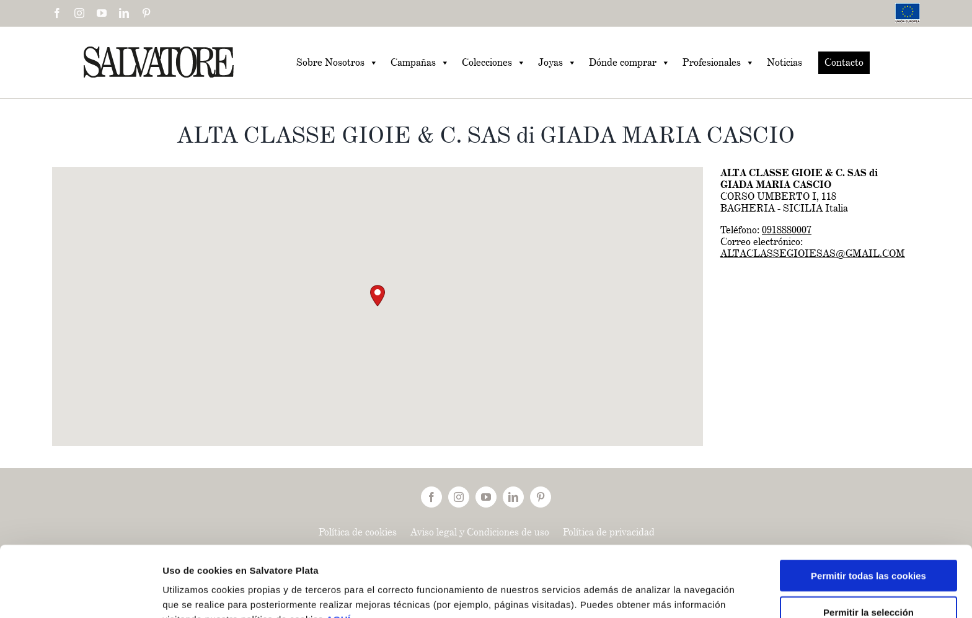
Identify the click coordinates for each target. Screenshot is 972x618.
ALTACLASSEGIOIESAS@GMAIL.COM (812, 253)
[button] (377, 296)
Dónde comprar (629, 62)
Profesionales (718, 62)
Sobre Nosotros (337, 62)
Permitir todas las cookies (868, 509)
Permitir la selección (868, 545)
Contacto (844, 62)
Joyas (557, 62)
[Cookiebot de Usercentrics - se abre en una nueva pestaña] (80, 593)
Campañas (420, 62)
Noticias (784, 62)
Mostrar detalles (663, 593)
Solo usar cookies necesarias (868, 581)
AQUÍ (338, 553)
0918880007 (786, 230)
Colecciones (494, 62)
